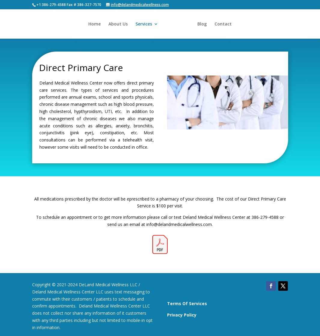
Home (94, 24)
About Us (118, 24)
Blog (202, 24)
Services (144, 24)
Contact (223, 24)
